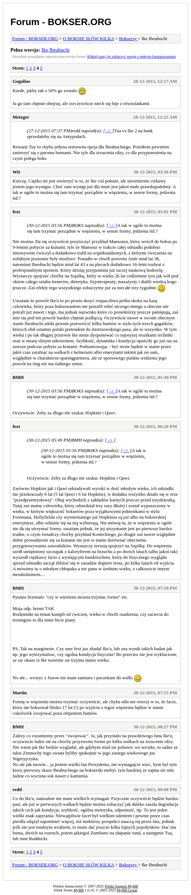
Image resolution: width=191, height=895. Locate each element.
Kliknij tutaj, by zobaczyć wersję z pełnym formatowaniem (131, 56)
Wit (16, 172)
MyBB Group (127, 890)
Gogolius (21, 81)
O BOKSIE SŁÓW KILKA (88, 38)
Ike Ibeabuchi (56, 50)
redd (17, 789)
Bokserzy (128, 38)
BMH (18, 377)
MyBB (79, 890)
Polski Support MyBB (121, 886)
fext (16, 211)
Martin (20, 692)
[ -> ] (108, 130)
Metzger (21, 117)
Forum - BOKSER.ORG (61, 21)
